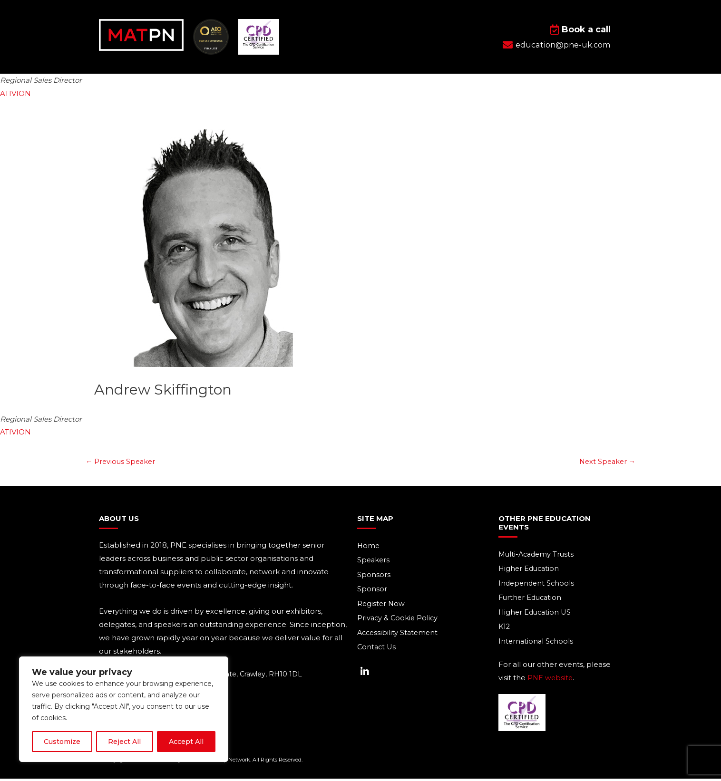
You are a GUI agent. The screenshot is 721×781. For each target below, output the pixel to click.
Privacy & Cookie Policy (398, 620)
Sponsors (373, 575)
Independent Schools (537, 584)
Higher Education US (536, 613)
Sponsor (372, 590)
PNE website (550, 680)
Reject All (124, 741)
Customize (62, 741)
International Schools (536, 643)
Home (368, 546)
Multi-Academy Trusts (537, 554)
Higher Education (530, 569)
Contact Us (377, 649)
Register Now (381, 605)
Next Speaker (605, 461)
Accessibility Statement (399, 634)
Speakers (374, 561)
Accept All (186, 741)
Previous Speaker (122, 461)
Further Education (531, 599)
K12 (504, 628)
